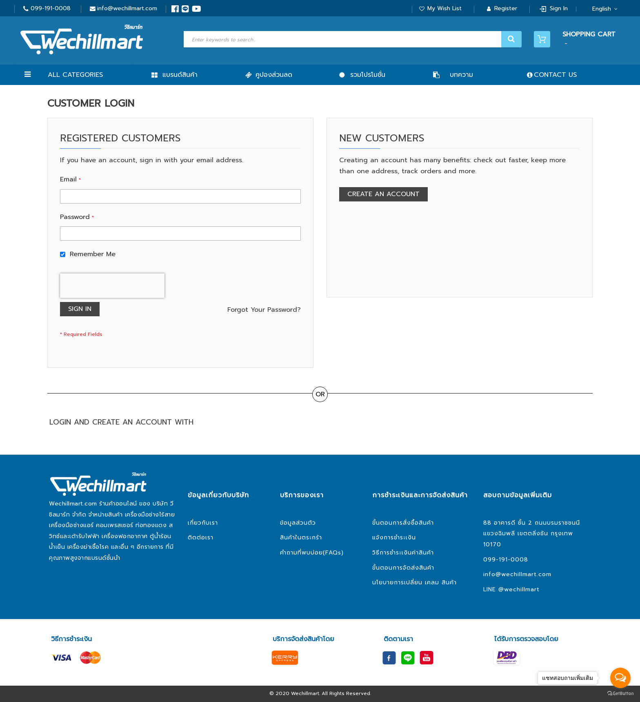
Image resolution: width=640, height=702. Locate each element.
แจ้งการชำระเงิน (394, 537)
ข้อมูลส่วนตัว (298, 523)
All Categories (75, 75)
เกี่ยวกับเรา (203, 523)
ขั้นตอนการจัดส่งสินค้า (403, 567)
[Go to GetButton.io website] (620, 693)
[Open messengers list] (620, 678)
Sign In (559, 8)
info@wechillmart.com (127, 8)
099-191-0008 (51, 8)
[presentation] (112, 285)
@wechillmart (519, 589)
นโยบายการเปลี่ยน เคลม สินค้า (414, 582)
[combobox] (352, 39)
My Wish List (444, 8)
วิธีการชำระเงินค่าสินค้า (403, 552)
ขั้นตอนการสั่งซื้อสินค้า (403, 523)
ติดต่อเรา (200, 537)
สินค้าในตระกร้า (301, 537)
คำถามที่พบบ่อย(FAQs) (312, 552)
